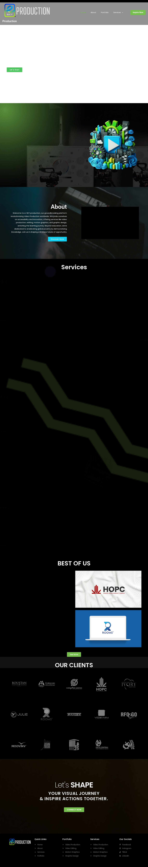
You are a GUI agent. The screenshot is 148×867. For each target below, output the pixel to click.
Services (118, 12)
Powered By (18, 76)
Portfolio (105, 12)
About (93, 12)
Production (9, 21)
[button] (122, 12)
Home (83, 12)
